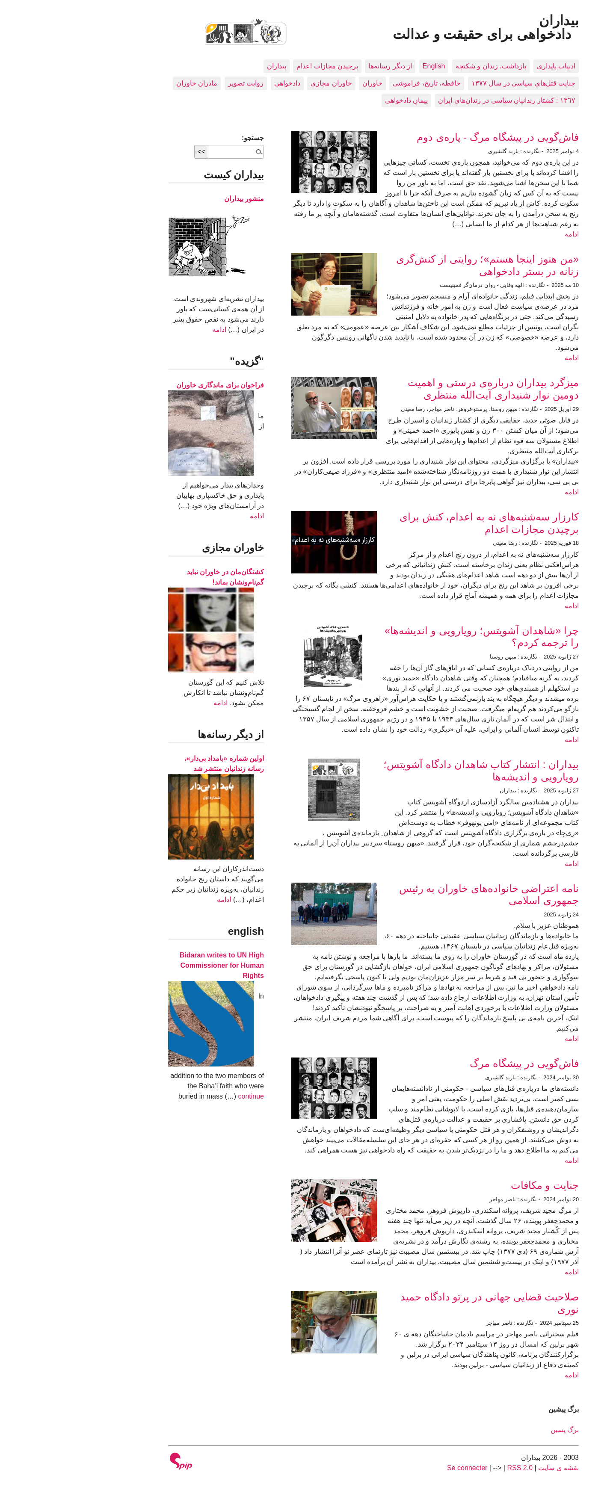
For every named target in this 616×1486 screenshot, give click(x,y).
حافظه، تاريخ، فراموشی (361, 83)
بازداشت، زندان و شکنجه (425, 66)
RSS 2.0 (454, 1467)
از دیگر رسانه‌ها (324, 66)
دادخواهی (222, 83)
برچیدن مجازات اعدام (262, 66)
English (368, 66)
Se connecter (402, 1467)
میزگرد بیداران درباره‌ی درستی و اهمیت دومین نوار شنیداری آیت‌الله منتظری (427, 389)
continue (185, 1096)
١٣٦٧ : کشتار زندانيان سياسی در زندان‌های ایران (441, 100)
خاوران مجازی (265, 83)
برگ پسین (499, 1429)
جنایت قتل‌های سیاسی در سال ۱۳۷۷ (458, 83)
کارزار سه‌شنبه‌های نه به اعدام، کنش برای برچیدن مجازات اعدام (423, 523)
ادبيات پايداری (490, 66)
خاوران (307, 83)
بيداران (211, 66)
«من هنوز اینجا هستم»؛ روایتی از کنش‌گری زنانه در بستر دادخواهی (422, 265)
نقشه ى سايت (493, 1467)
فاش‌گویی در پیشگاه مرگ (458, 1063)
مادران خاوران (131, 83)
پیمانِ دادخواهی (341, 100)
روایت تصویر (180, 83)
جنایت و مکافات (479, 1185)
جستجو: (187, 138)
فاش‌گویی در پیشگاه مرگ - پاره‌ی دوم (432, 137)
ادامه (506, 234)
